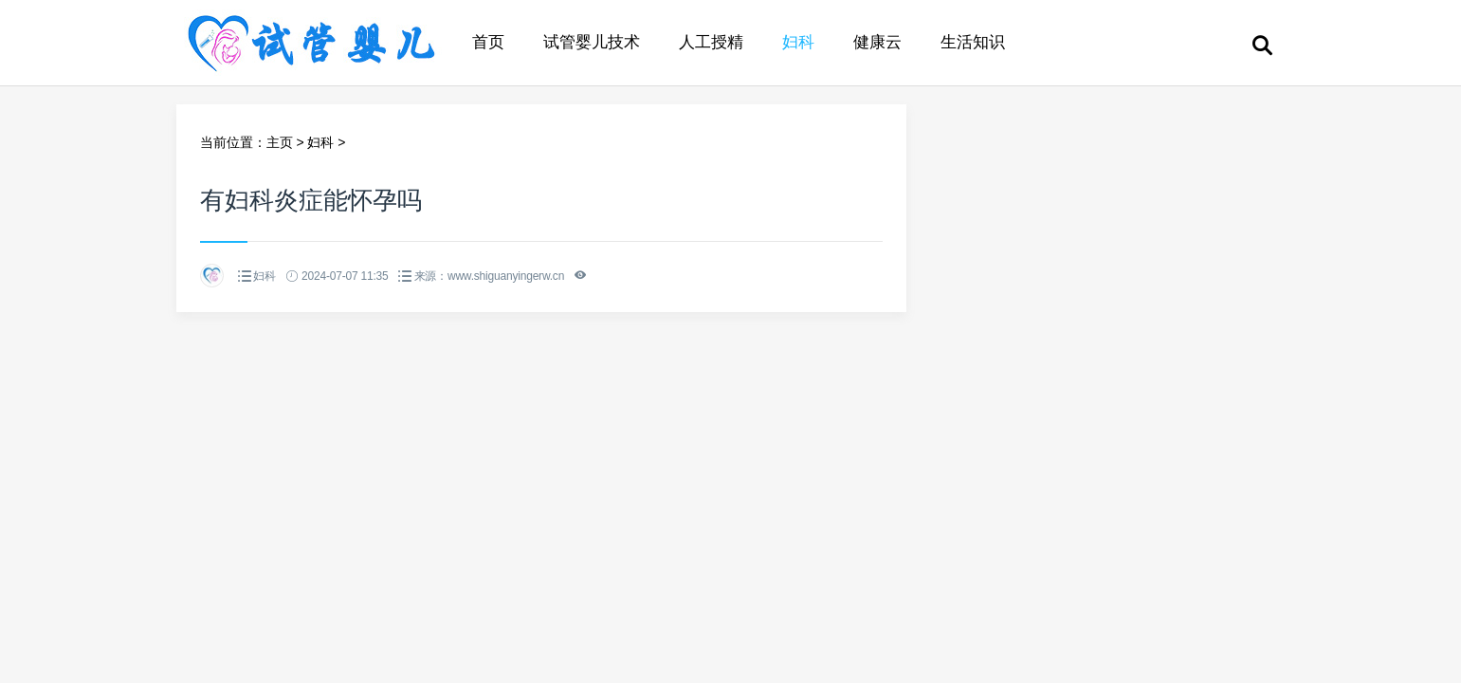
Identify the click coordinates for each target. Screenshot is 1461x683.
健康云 (877, 42)
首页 (488, 42)
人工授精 (711, 42)
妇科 (798, 42)
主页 (279, 142)
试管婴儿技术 (591, 42)
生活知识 (973, 42)
